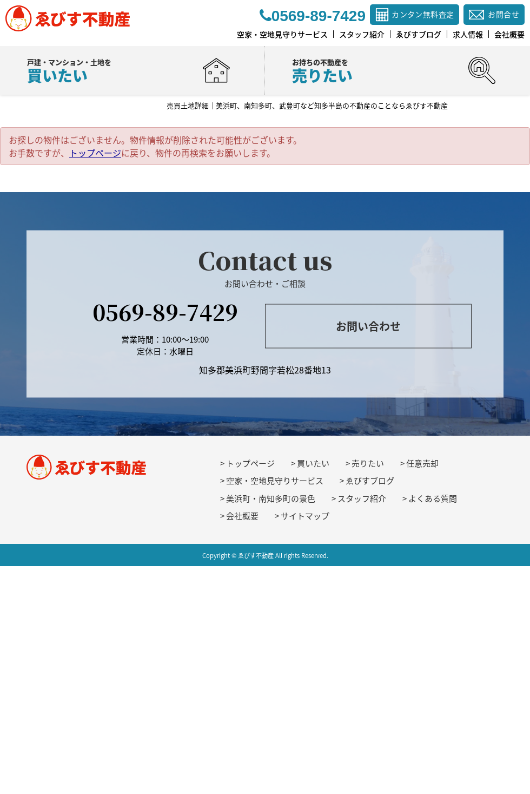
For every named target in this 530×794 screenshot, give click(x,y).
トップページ (95, 152)
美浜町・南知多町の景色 (270, 498)
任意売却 (422, 463)
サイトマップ (305, 516)
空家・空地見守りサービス (274, 481)
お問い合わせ (368, 326)
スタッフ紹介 (361, 498)
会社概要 (242, 516)
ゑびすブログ (370, 481)
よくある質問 (432, 498)
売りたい (368, 463)
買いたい (313, 463)
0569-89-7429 (165, 311)
